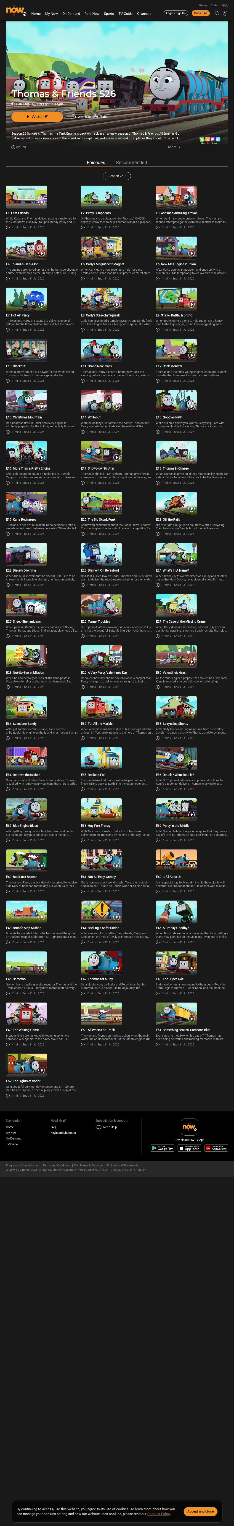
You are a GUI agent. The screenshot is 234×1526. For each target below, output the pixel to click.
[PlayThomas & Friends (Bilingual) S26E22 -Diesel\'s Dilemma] (42, 689)
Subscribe (200, 13)
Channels (144, 14)
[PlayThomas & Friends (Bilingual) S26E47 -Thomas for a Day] (117, 1241)
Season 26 (116, 176)
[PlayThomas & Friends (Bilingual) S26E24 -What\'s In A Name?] (192, 689)
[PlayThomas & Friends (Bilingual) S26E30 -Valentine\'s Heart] (192, 827)
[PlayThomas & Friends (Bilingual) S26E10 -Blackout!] (42, 413)
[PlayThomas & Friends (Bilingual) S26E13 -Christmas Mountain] (42, 482)
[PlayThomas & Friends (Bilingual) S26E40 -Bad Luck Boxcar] (42, 1103)
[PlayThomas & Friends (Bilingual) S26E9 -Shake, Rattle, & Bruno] (192, 344)
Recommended (131, 163)
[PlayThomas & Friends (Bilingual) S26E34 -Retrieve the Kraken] (42, 965)
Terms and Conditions (57, 1488)
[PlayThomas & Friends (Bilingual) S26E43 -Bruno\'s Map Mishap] (42, 1172)
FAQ (53, 1450)
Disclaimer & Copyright (89, 1488)
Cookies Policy (158, 1514)
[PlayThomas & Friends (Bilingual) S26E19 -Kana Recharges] (42, 620)
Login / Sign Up (176, 13)
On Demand (71, 14)
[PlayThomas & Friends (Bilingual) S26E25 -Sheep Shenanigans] (42, 758)
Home (36, 14)
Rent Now (92, 14)
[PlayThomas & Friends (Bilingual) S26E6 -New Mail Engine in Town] (192, 275)
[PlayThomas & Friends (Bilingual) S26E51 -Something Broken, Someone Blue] (192, 1309)
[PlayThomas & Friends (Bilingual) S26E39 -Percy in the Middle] (192, 1034)
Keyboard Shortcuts (63, 1455)
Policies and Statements (122, 1488)
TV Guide (126, 14)
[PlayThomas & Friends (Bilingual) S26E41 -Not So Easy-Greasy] (117, 1103)
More (172, 148)
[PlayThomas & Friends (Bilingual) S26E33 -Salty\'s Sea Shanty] (192, 896)
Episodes (96, 163)
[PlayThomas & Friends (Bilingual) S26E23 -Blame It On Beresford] (117, 689)
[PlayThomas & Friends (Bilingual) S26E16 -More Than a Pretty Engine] (42, 551)
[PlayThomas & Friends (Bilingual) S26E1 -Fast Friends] (42, 206)
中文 (225, 5)
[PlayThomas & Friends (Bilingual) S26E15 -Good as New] (192, 482)
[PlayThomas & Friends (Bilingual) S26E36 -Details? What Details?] (192, 965)
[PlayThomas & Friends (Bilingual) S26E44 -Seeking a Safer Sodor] (117, 1172)
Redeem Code (208, 5)
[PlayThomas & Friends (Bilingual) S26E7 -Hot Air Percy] (42, 344)
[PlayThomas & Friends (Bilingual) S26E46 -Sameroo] (42, 1241)
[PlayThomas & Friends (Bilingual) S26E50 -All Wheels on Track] (117, 1309)
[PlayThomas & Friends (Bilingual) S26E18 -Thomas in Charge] (192, 551)
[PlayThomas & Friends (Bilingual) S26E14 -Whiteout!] (117, 482)
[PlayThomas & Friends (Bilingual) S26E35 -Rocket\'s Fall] (117, 965)
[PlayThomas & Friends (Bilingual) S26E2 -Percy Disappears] (117, 206)
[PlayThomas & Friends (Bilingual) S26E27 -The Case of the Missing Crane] (192, 758)
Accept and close (200, 1511)
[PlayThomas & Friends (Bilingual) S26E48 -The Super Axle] (192, 1241)
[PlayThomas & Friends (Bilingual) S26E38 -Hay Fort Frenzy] (117, 1034)
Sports (109, 14)
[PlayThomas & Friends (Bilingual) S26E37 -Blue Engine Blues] (42, 1034)
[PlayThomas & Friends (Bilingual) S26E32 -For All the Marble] (117, 896)
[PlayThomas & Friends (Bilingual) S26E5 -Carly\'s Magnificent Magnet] (117, 275)
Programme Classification (22, 1488)
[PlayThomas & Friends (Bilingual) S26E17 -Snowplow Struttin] (117, 551)
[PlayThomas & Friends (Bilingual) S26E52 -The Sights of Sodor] (42, 1378)
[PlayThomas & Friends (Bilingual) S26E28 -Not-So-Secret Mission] (42, 827)
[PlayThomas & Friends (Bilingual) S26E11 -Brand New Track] (117, 413)
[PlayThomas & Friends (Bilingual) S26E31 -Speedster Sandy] (42, 896)
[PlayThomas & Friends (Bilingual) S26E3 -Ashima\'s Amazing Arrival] (192, 206)
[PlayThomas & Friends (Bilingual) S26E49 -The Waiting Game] (42, 1309)
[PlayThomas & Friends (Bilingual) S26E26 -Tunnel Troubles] (117, 758)
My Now (51, 14)
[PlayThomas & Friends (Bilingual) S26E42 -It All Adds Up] (192, 1103)
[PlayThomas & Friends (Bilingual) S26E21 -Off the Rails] (192, 620)
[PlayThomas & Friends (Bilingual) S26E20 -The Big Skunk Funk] (117, 620)
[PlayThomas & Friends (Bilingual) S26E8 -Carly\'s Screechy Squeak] (117, 344)
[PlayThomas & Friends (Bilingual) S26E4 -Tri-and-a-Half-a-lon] (42, 275)
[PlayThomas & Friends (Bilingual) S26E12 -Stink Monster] (192, 413)
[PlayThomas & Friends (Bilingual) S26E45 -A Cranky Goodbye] (192, 1172)
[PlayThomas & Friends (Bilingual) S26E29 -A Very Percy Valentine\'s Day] (117, 827)
